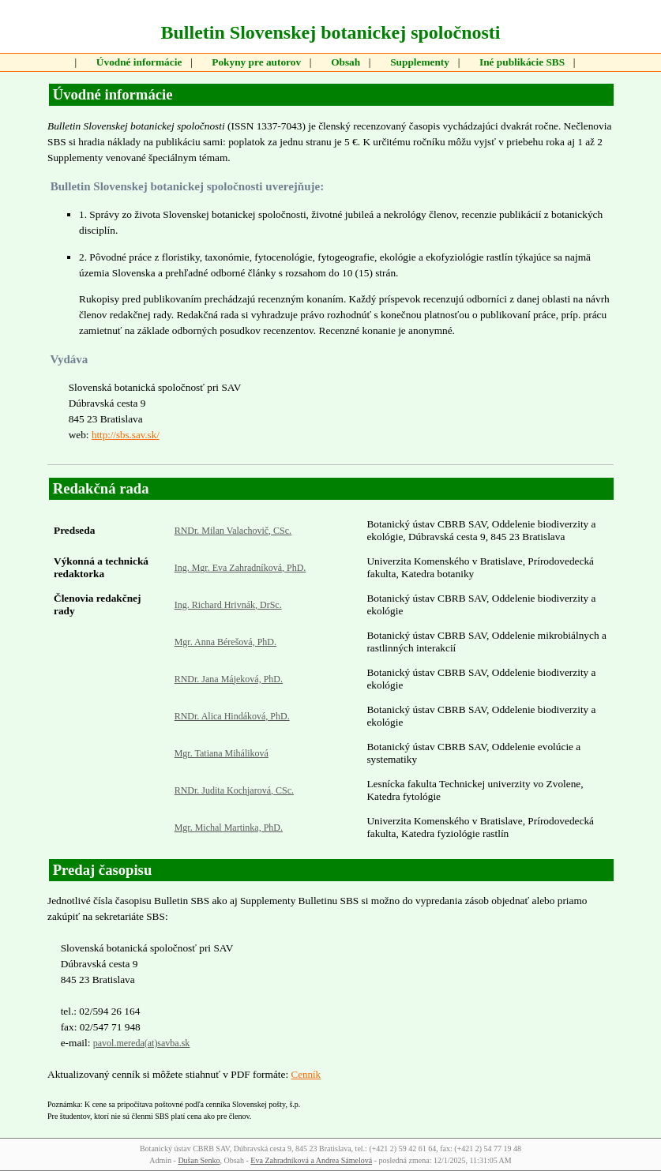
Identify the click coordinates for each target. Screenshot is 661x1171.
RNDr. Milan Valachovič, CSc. (233, 530)
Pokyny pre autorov (256, 62)
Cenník (306, 1074)
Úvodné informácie (139, 62)
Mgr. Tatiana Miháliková (222, 753)
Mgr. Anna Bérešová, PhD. (225, 641)
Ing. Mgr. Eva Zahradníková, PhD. (240, 567)
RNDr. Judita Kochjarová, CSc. (234, 790)
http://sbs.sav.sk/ (126, 435)
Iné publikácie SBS (522, 62)
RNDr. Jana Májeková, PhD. (229, 679)
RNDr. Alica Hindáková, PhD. (232, 716)
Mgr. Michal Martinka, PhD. (229, 827)
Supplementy (419, 62)
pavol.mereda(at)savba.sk (141, 1043)
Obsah (345, 62)
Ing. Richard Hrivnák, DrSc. (228, 604)
